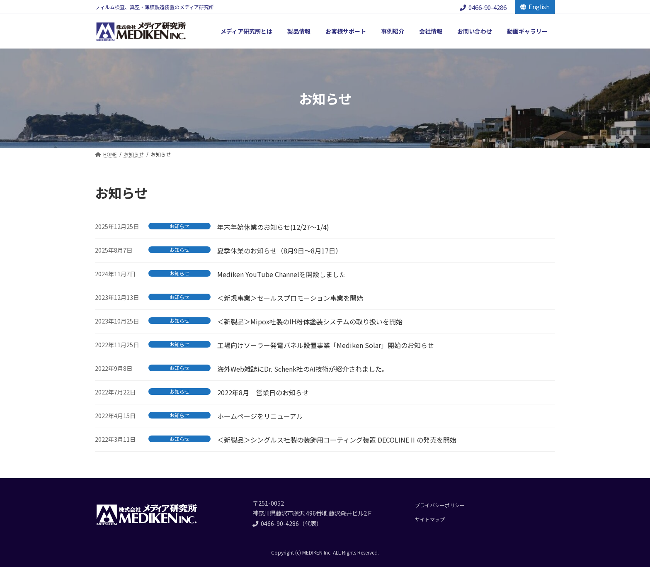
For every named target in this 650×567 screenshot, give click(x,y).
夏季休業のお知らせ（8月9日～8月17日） (279, 251)
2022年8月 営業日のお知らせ (263, 392)
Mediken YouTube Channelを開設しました (281, 274)
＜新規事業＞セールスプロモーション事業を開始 (290, 298)
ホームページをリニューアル (260, 416)
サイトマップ (430, 519)
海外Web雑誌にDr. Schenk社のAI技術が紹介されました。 (302, 369)
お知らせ (179, 226)
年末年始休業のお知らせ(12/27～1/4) (273, 227)
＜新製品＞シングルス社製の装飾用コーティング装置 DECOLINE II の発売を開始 (336, 440)
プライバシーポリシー (440, 505)
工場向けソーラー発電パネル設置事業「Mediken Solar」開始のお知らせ (325, 345)
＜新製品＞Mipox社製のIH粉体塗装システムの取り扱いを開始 (310, 321)
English (535, 6)
